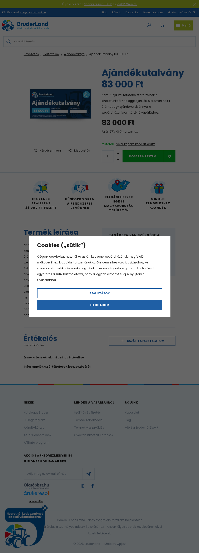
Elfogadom (99, 305)
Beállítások (99, 293)
